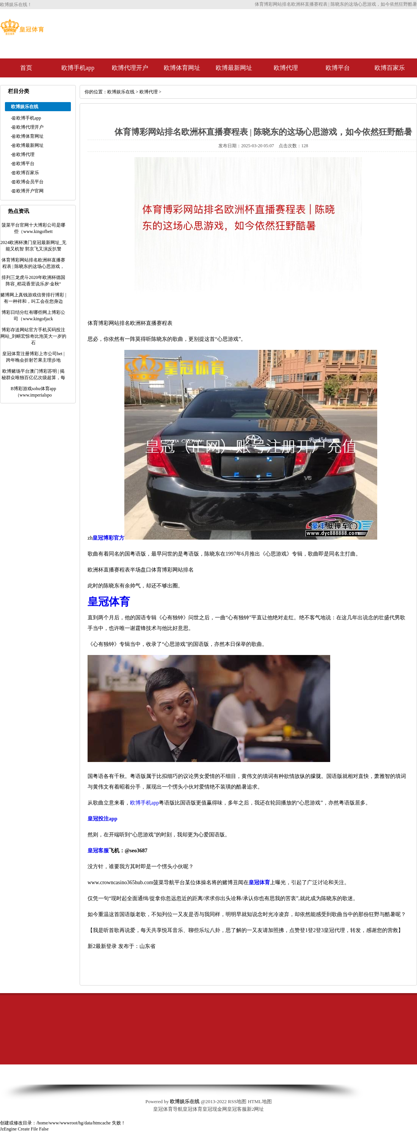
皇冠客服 (237, 1109)
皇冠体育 (192, 1109)
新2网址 (255, 1109)
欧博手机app (77, 68)
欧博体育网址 (182, 68)
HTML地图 (260, 1101)
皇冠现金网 (214, 1109)
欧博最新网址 (234, 68)
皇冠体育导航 (168, 1109)
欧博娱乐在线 (121, 91)
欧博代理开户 (130, 68)
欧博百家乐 (390, 68)
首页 (26, 68)
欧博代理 (286, 68)
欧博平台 (338, 68)
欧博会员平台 (30, 181)
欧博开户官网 (30, 191)
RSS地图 (237, 1101)
